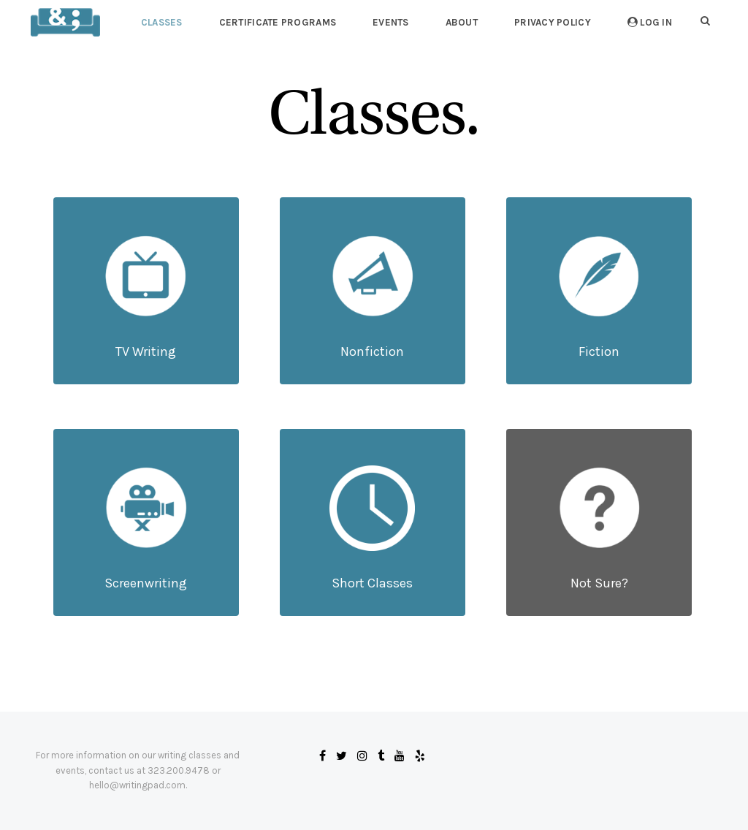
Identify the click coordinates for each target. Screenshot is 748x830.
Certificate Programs (277, 22)
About (462, 22)
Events (391, 22)
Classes (162, 22)
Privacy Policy (552, 22)
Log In (649, 22)
